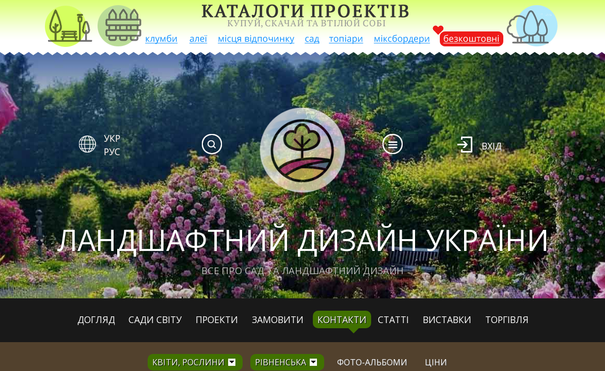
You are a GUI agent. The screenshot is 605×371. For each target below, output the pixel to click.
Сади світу (155, 319)
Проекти (217, 319)
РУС (112, 151)
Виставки (447, 319)
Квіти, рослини (188, 362)
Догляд (96, 319)
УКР (112, 138)
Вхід (492, 146)
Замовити (278, 319)
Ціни (436, 362)
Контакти (342, 319)
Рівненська (280, 362)
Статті (393, 319)
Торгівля (507, 319)
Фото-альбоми (372, 362)
